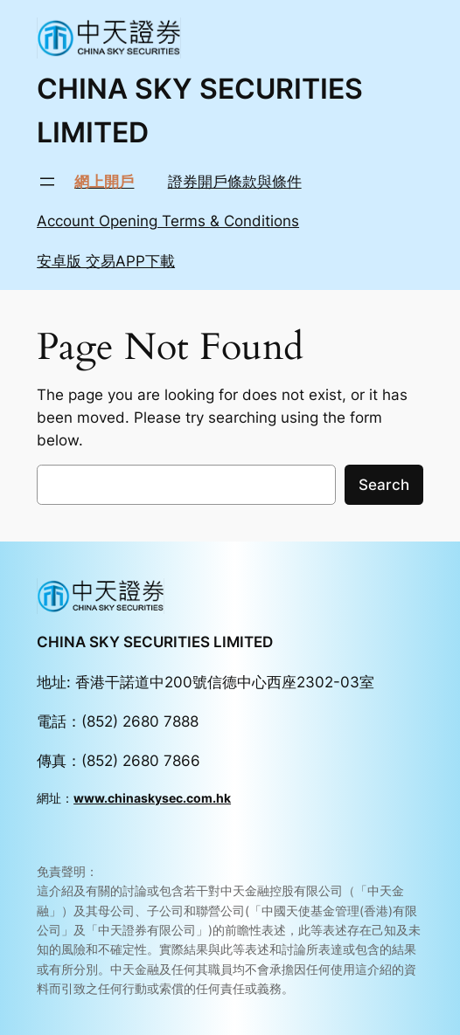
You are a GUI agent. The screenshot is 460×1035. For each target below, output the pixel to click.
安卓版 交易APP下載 (106, 261)
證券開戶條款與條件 (235, 181)
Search (384, 484)
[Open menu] (47, 181)
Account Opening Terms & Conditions (168, 221)
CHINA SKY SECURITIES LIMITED (155, 642)
